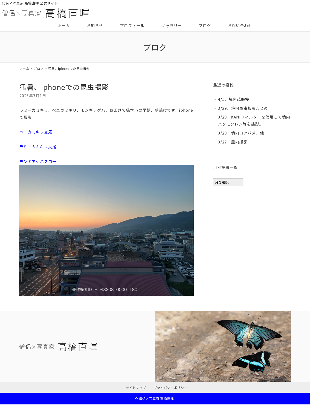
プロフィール (132, 25)
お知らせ (95, 25)
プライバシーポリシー (170, 387)
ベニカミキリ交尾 (35, 132)
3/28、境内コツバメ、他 (241, 133)
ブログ (205, 25)
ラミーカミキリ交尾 (37, 147)
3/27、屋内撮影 (233, 142)
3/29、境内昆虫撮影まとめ (243, 108)
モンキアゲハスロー (37, 161)
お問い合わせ (240, 25)
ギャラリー (171, 25)
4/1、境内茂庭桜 (233, 99)
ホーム (64, 25)
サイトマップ (136, 387)
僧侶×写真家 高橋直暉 (156, 398)
